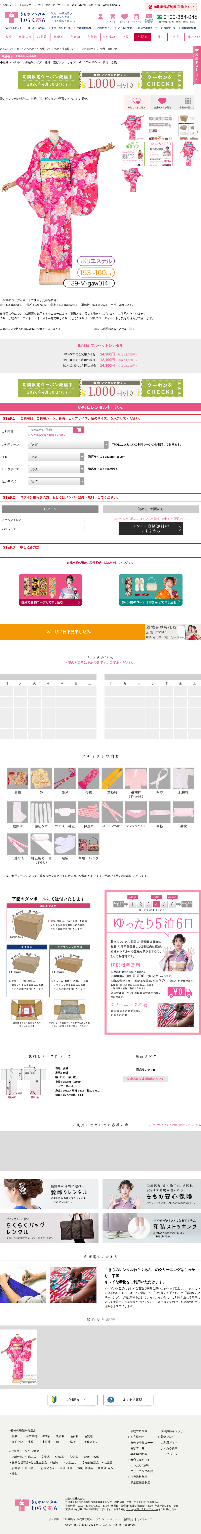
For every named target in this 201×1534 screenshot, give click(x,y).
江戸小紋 (17, 1441)
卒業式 (45, 1456)
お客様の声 (137, 1436)
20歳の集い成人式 (24, 1456)
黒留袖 (60, 1436)
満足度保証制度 (140, 1482)
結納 (55, 1462)
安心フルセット (13, 28)
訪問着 (46, 1436)
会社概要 (54, 1519)
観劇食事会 (85, 1468)
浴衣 (73, 1441)
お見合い (71, 1462)
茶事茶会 (66, 1468)
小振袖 (46, 1441)
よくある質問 (125, 28)
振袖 (14, 1436)
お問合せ (128, 1519)
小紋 (31, 1441)
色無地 (88, 1436)
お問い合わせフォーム (146, 1509)
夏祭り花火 (106, 1468)
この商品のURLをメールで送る (116, 328)
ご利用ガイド (104, 28)
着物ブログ (168, 1436)
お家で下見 (169, 28)
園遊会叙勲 (91, 1456)
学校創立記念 (90, 1462)
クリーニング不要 (61, 28)
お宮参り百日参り (24, 1468)
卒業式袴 (31, 1436)
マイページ (137, 22)
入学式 (73, 1456)
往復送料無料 (84, 28)
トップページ (169, 1454)
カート (113, 22)
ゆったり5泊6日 (36, 28)
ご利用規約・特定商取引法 (77, 1519)
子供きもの (91, 1441)
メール (129, 1509)
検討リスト (125, 19)
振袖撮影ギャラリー (173, 1431)
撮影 (14, 1473)
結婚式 (59, 1456)
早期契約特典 (189, 28)
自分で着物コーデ (147, 28)
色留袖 (74, 1436)
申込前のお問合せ (149, 21)
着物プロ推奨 (138, 1431)
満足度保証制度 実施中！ (172, 7)
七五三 (108, 1462)
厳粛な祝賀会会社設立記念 (29, 1462)
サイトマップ (144, 1519)
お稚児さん (48, 1468)
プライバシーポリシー (108, 1519)
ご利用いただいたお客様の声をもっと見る (176, 1124)
